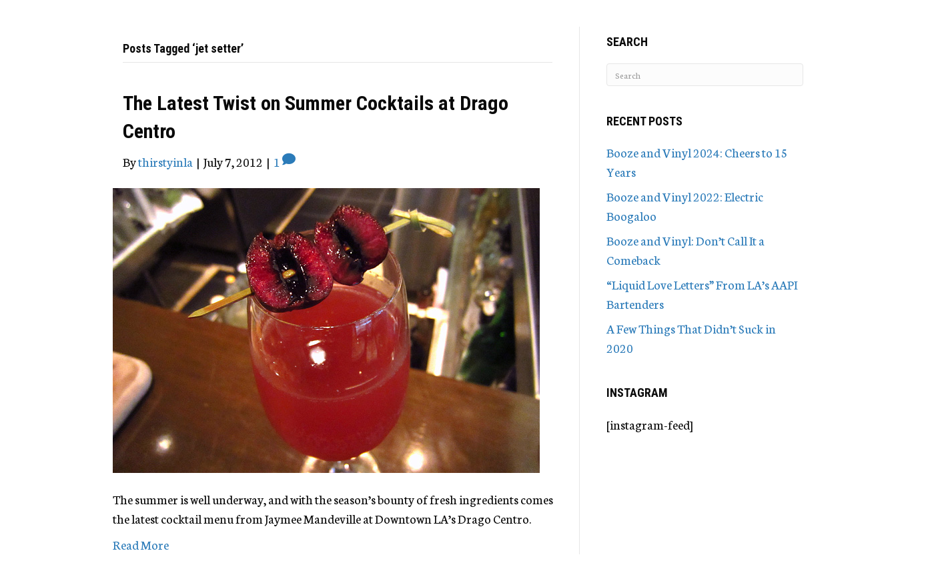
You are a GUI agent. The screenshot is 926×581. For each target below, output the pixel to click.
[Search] (704, 74)
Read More (141, 544)
